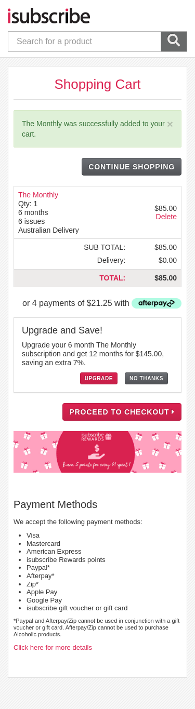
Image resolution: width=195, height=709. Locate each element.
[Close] (170, 123)
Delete (166, 216)
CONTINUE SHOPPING (131, 167)
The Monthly (38, 195)
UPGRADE (99, 378)
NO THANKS (146, 378)
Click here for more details (53, 647)
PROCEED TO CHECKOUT (122, 412)
